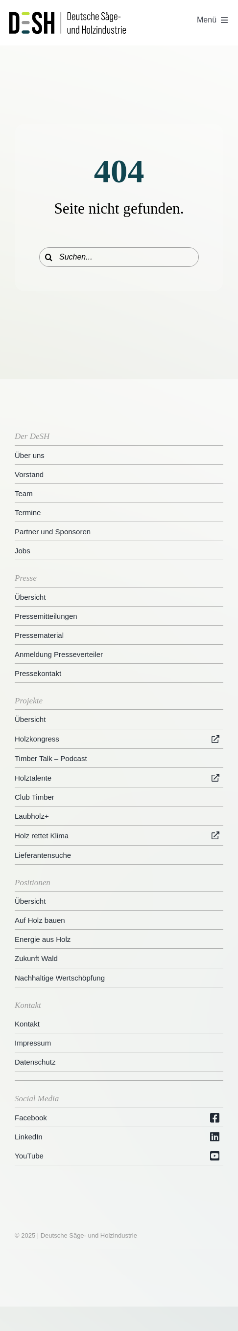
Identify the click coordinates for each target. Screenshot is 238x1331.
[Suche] (49, 257)
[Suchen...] (119, 257)
